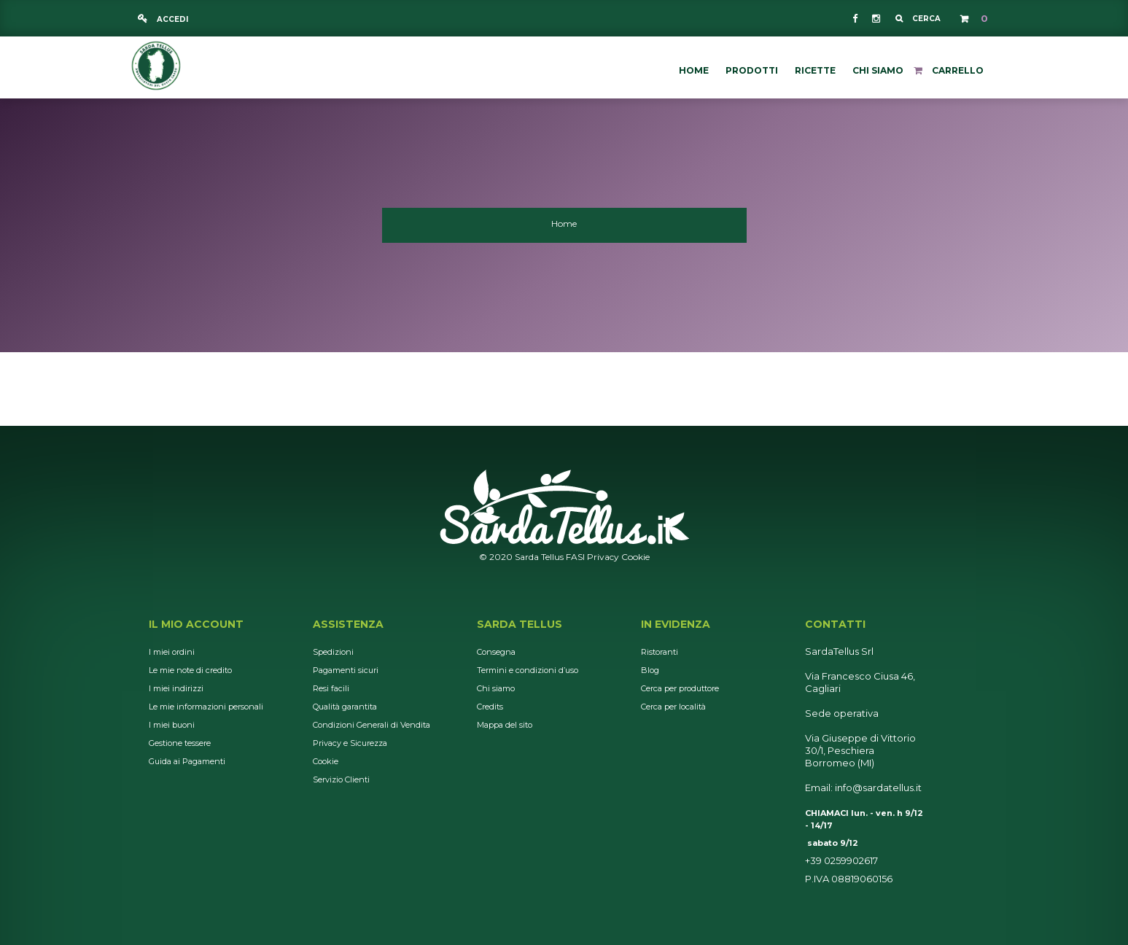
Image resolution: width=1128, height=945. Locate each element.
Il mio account (196, 624)
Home (564, 223)
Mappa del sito (504, 725)
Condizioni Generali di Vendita (371, 725)
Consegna (496, 652)
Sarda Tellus (519, 624)
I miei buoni (172, 725)
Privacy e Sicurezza (350, 743)
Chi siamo (496, 688)
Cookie (635, 556)
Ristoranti (659, 652)
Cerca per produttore (680, 688)
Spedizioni (333, 652)
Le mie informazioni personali (206, 706)
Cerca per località (673, 706)
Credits (490, 706)
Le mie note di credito (190, 670)
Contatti (835, 624)
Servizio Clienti (341, 779)
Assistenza (348, 624)
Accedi (171, 19)
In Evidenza (675, 624)
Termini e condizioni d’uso (527, 670)
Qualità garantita (345, 706)
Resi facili (331, 688)
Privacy (603, 556)
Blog (650, 670)
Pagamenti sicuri (345, 670)
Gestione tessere (180, 743)
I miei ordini (172, 652)
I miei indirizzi (176, 688)
